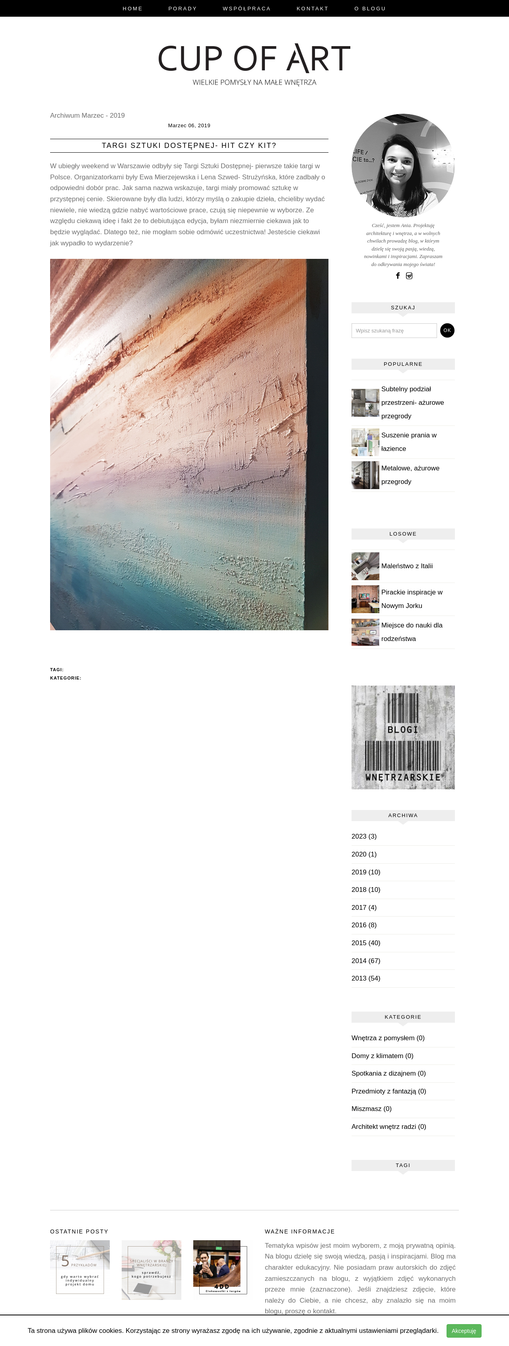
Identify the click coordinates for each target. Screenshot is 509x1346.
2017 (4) (364, 907)
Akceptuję (464, 1331)
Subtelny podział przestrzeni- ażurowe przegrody (412, 402)
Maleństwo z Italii (407, 566)
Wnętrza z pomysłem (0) (388, 1038)
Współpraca (247, 9)
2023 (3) (364, 836)
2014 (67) (366, 961)
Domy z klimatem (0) (383, 1056)
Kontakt (313, 9)
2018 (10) (366, 889)
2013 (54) (366, 978)
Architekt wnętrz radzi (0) (389, 1126)
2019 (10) (366, 872)
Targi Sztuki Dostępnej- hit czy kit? (189, 146)
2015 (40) (366, 943)
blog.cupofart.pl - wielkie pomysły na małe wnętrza (254, 62)
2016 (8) (364, 925)
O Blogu (370, 9)
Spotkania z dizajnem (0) (389, 1073)
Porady (182, 9)
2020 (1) (364, 854)
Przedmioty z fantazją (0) (389, 1091)
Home (133, 9)
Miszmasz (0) (372, 1109)
